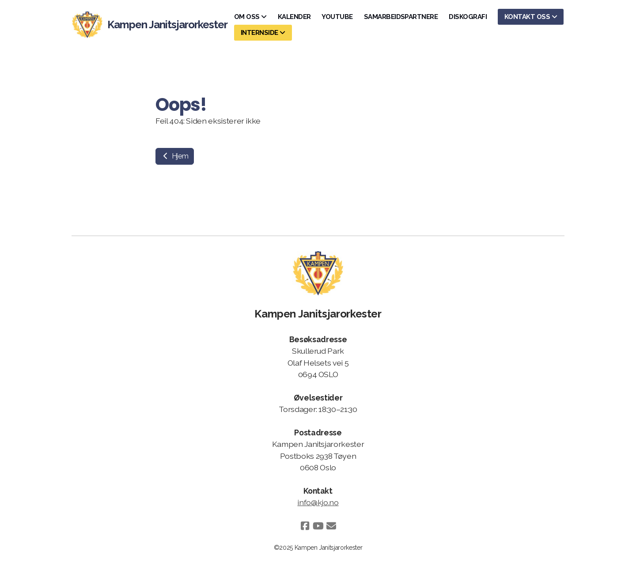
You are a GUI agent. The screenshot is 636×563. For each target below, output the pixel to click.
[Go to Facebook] (304, 526)
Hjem (174, 156)
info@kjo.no (317, 502)
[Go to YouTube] (318, 526)
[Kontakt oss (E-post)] (331, 526)
